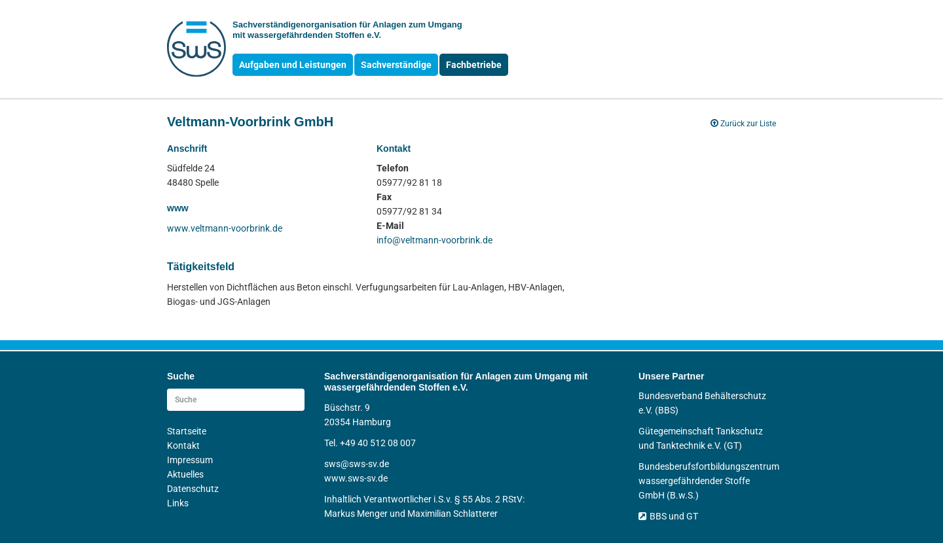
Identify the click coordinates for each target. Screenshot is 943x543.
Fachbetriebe (474, 65)
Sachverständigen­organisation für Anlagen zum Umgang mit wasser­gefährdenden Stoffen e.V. (347, 30)
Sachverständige (396, 65)
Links (178, 503)
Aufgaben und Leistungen (292, 65)
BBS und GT (668, 516)
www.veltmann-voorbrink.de (224, 228)
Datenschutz (193, 488)
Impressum (190, 460)
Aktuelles (185, 474)
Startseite (186, 431)
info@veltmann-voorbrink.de (434, 240)
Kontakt (183, 445)
